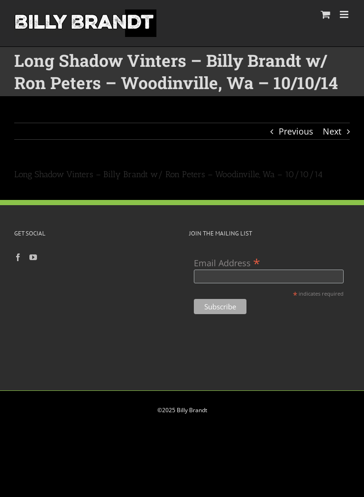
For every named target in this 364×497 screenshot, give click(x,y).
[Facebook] (18, 257)
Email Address (227, 262)
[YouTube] (33, 257)
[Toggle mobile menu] (345, 14)
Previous (296, 131)
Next (332, 131)
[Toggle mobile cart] (325, 14)
